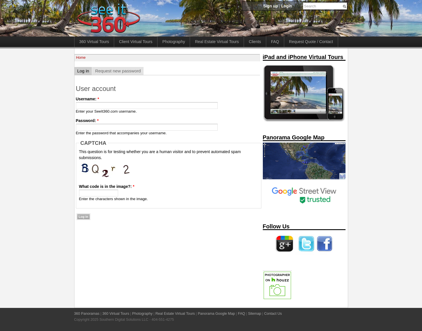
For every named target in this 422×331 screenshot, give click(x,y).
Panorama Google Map (216, 314)
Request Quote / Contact (311, 41)
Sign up (270, 6)
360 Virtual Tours (94, 41)
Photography (173, 41)
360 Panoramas (87, 314)
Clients (255, 41)
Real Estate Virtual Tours (217, 41)
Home (81, 58)
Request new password (118, 70)
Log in (83, 70)
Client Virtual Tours (135, 41)
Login (286, 6)
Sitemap (254, 314)
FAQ (275, 41)
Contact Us (273, 314)
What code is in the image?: (106, 186)
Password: (87, 120)
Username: (87, 99)
